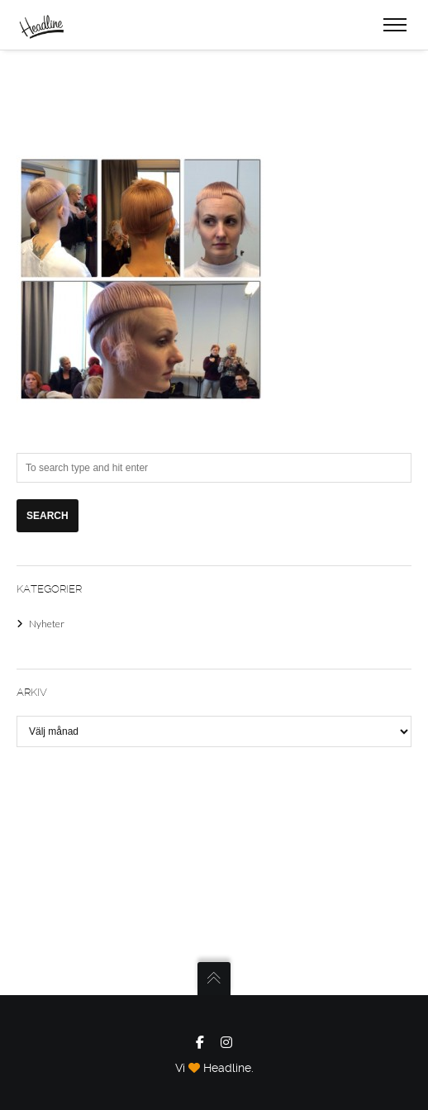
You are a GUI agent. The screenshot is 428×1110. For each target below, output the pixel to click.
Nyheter (46, 623)
